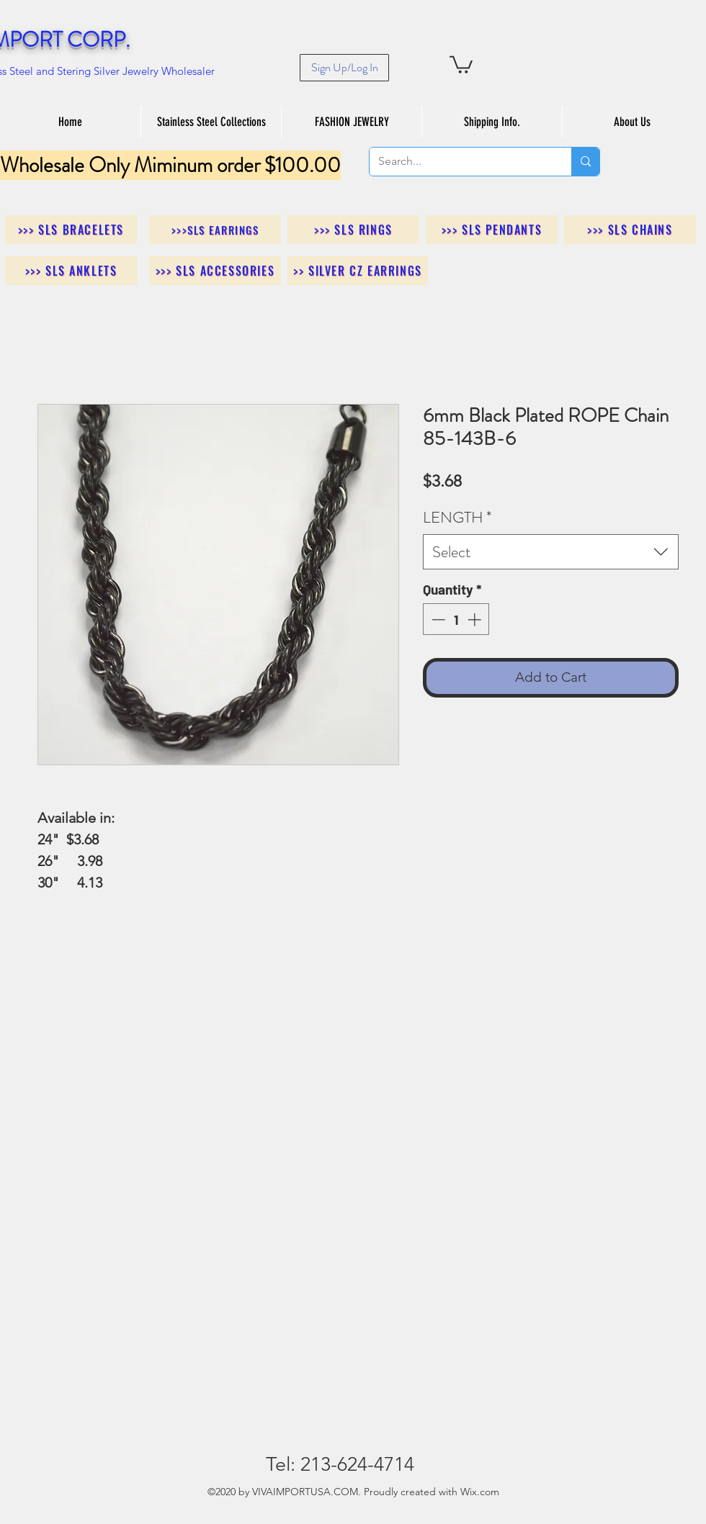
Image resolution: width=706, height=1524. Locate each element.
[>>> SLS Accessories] (215, 270)
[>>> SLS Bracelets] (71, 229)
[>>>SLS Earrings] (215, 229)
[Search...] (459, 162)
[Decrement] (437, 619)
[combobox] (551, 551)
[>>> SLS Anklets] (71, 270)
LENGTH (457, 517)
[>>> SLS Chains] (630, 229)
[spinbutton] (456, 619)
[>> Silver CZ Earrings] (357, 270)
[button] (461, 63)
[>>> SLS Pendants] (492, 229)
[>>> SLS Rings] (353, 229)
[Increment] (476, 619)
